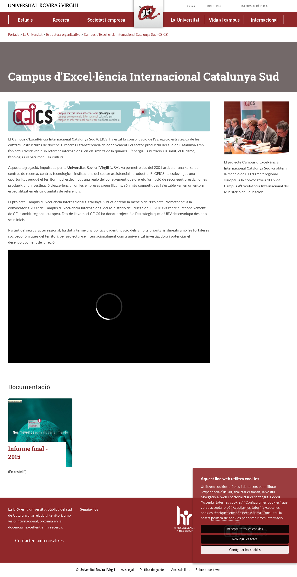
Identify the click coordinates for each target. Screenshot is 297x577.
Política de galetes (152, 570)
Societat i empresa (106, 20)
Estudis (25, 20)
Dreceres (214, 6)
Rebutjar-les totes (244, 539)
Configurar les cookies (245, 550)
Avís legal (127, 570)
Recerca (61, 20)
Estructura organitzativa (63, 34)
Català (191, 6)
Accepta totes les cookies (245, 529)
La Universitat (185, 20)
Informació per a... (255, 6)
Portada (13, 34)
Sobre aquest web (208, 570)
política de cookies (226, 518)
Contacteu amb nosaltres (39, 540)
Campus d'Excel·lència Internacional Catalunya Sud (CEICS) (126, 34)
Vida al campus (224, 20)
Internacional (264, 20)
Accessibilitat (180, 570)
